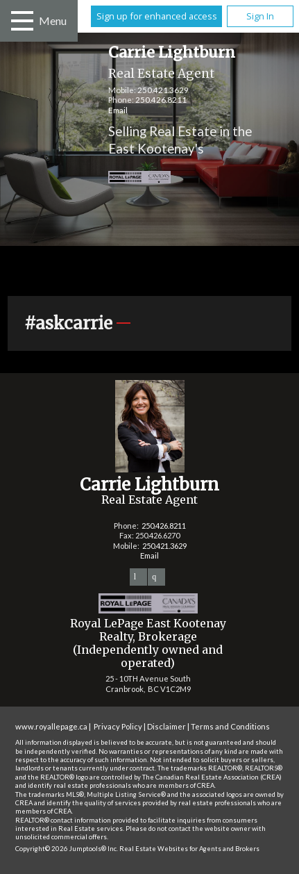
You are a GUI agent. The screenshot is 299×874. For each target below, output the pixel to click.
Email (118, 110)
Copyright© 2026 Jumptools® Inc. (66, 848)
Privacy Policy (118, 726)
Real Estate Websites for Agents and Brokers (189, 848)
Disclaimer (166, 726)
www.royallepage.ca (51, 726)
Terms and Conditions (230, 726)
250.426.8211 (161, 99)
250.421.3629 (163, 89)
